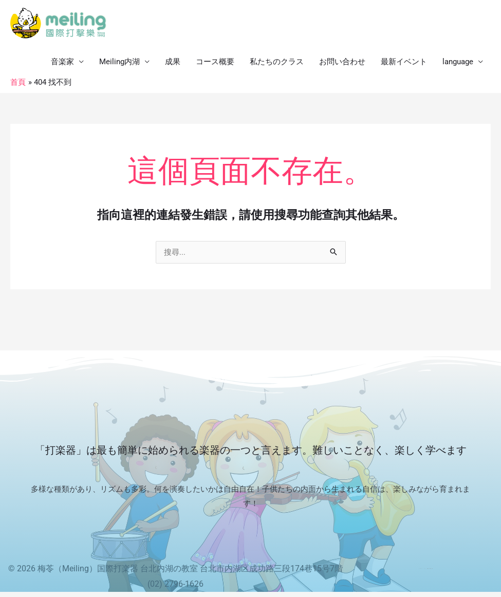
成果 (172, 61)
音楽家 (62, 61)
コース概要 (215, 61)
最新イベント (404, 61)
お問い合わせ (342, 61)
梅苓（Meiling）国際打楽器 (88, 568)
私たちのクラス (277, 61)
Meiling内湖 (119, 61)
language (457, 61)
